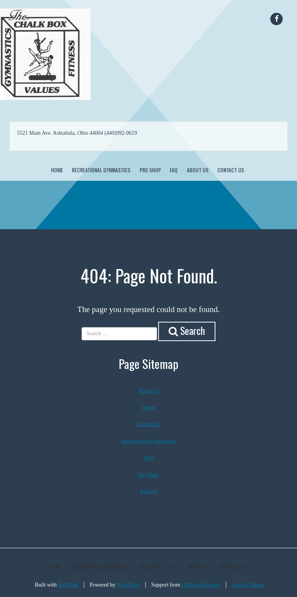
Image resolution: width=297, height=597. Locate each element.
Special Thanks (248, 585)
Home (57, 170)
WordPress (128, 585)
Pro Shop (150, 170)
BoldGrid (68, 585)
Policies (148, 491)
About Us (197, 170)
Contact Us (230, 170)
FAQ (174, 170)
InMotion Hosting (201, 585)
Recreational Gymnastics (101, 170)
